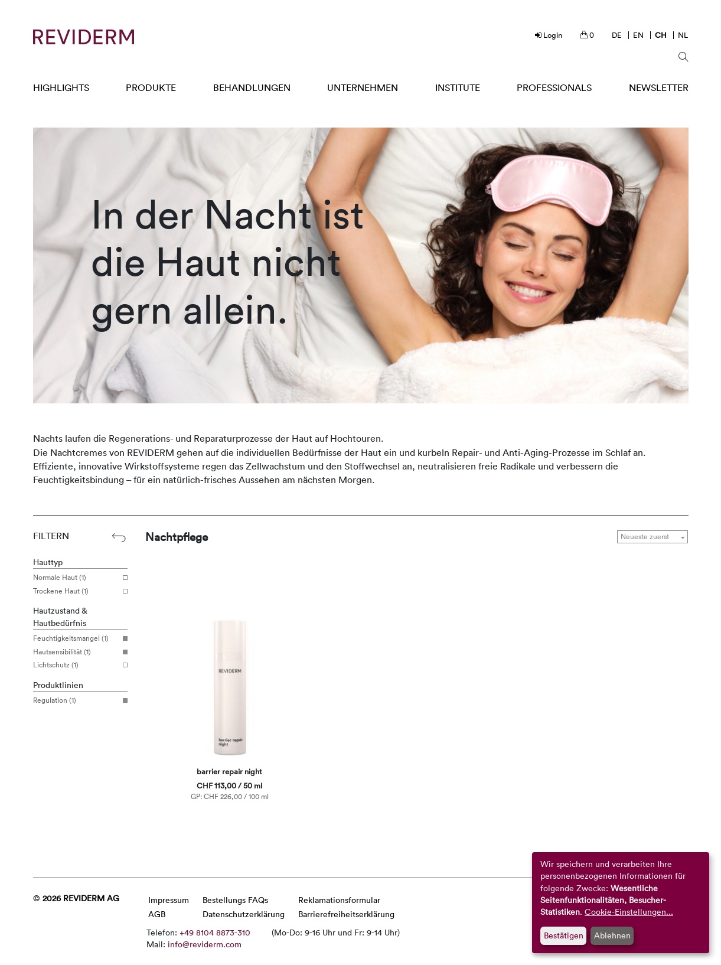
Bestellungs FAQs (235, 899)
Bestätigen (563, 935)
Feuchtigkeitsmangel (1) (76, 638)
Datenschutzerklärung (244, 914)
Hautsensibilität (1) (76, 652)
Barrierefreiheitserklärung (346, 914)
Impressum (168, 899)
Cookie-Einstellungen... (629, 911)
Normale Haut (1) (76, 577)
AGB (156, 914)
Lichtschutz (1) (76, 665)
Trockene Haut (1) (76, 591)
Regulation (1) (76, 700)
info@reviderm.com (205, 944)
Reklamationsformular (339, 899)
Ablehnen (612, 935)
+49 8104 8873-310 (215, 932)
